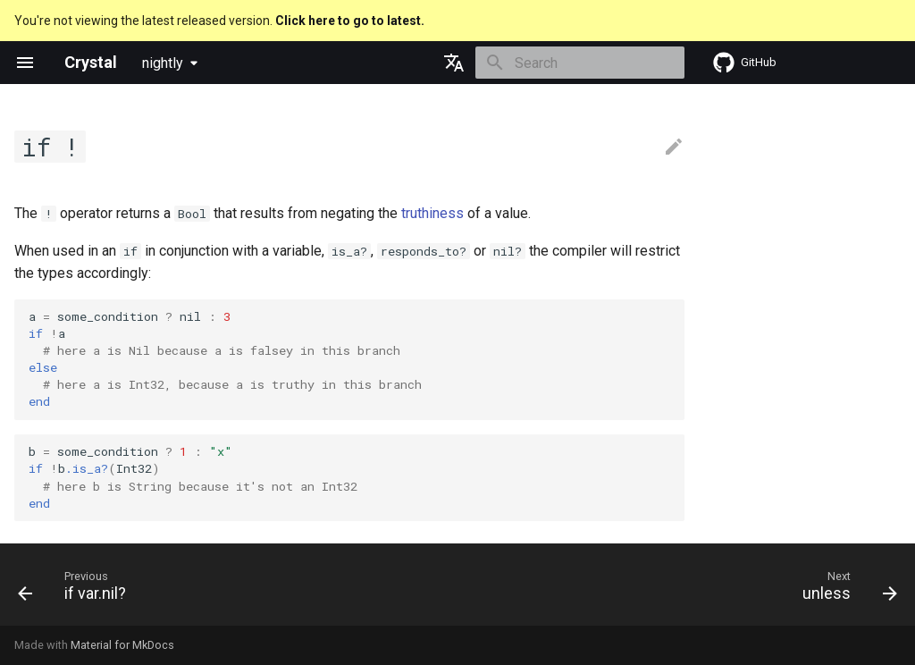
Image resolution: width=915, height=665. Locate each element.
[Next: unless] (844, 590)
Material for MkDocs (122, 645)
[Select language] (454, 62)
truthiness (432, 213)
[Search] (579, 62)
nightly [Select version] (162, 63)
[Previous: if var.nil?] (77, 590)
